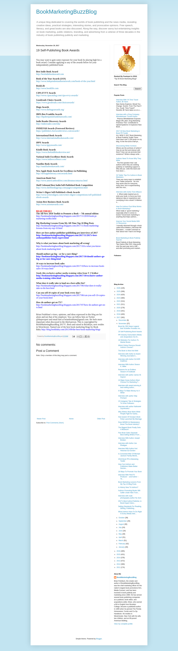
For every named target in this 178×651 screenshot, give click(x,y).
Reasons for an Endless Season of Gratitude (127, 371)
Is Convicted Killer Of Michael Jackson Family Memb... (129, 455)
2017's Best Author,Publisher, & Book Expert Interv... (129, 502)
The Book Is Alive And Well (128, 351)
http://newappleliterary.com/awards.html (54, 173)
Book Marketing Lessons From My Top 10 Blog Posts (129, 483)
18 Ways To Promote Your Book (130, 472)
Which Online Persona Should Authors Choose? (129, 346)
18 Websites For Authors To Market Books (128, 341)
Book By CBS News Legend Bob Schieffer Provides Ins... (129, 327)
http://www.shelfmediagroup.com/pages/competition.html (62, 187)
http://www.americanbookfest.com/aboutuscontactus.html (61, 180)
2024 (119, 295)
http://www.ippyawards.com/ (49, 145)
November (123, 324)
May (120, 534)
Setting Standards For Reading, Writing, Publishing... (130, 507)
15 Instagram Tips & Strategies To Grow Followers (129, 402)
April (120, 537)
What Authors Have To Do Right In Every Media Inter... (130, 513)
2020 (119, 308)
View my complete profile (123, 624)
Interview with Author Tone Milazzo (129, 192)
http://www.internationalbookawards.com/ (55, 138)
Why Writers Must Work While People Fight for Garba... (129, 413)
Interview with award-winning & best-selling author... (129, 386)
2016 (119, 551)
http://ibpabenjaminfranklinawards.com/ (54, 117)
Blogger (99, 639)
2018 (119, 314)
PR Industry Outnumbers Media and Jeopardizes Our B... (130, 336)
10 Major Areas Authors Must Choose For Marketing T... (129, 381)
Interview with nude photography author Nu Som (129, 497)
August (121, 524)
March (121, 540)
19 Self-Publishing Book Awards (130, 332)
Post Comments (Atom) (55, 423)
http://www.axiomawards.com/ (50, 204)
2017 (119, 317)
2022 (119, 301)
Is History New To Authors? (128, 487)
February (122, 544)
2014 (119, 558)
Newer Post (41, 419)
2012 (119, 564)
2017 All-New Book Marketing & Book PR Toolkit (128, 132)
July (120, 527)
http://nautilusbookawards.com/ (50, 166)
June (121, 531)
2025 (119, 291)
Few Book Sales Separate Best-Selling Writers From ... (129, 434)
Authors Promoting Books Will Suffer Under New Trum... (129, 491)
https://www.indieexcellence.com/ (51, 159)
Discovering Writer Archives (126, 146)
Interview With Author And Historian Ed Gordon (127, 449)
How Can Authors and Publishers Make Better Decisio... (128, 466)
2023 (119, 298)
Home (71, 419)
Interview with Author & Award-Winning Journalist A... (129, 355)
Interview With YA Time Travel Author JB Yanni (127, 101)
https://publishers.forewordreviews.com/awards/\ (58, 131)
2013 (119, 561)
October (122, 518)
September (123, 521)
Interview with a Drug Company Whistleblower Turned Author (127, 115)
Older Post (101, 419)
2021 (119, 304)
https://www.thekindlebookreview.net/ (53, 152)
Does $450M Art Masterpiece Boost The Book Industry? (129, 423)
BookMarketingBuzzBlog (66, 12)
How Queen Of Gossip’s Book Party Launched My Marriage (130, 418)
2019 (119, 311)
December (123, 320)
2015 (119, 554)
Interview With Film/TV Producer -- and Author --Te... (128, 477)
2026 (119, 288)
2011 (119, 567)
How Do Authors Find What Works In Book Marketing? (128, 207)
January (122, 547)
